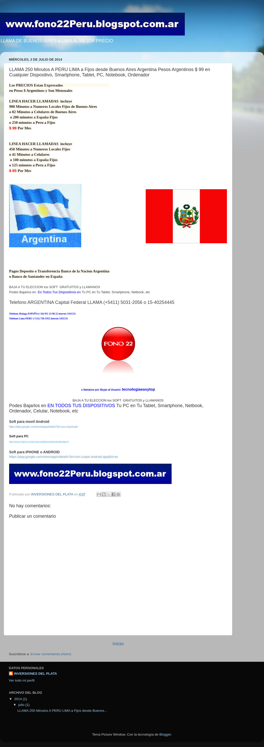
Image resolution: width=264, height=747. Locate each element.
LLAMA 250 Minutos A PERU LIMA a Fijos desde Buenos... (62, 711)
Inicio (118, 643)
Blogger (165, 734)
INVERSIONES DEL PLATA (35, 673)
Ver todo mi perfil (22, 680)
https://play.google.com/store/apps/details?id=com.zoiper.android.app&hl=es (63, 457)
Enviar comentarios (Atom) (51, 654)
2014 (18, 699)
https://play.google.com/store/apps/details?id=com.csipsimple (43, 426)
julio (21, 705)
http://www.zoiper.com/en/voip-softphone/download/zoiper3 (39, 442)
